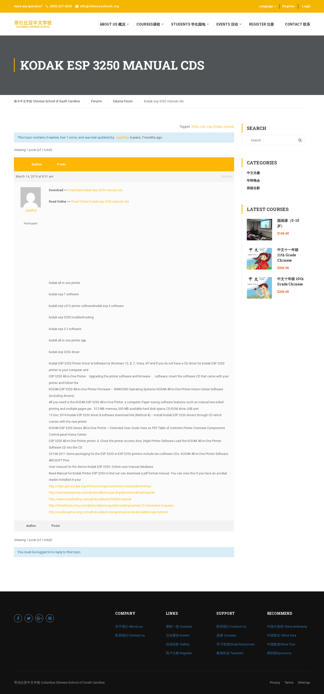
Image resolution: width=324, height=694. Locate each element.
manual (229, 126)
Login (306, 6)
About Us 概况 (112, 24)
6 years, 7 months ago (146, 137)
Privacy (275, 682)
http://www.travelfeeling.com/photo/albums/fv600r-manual (90, 499)
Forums (96, 101)
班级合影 (253, 188)
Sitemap (304, 682)
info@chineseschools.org (99, 6)
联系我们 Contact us (130, 635)
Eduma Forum (123, 101)
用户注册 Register (179, 653)
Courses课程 (148, 24)
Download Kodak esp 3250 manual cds (95, 190)
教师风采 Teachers (230, 653)
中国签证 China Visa (281, 635)
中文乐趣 (253, 173)
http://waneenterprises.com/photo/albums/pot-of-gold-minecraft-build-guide (102, 492)
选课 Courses (226, 635)
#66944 (226, 176)
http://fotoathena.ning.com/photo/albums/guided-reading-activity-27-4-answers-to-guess (111, 505)
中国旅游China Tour (281, 644)
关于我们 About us (129, 626)
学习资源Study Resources (235, 644)
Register (288, 6)
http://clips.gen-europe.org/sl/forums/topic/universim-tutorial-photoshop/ (100, 486)
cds (202, 126)
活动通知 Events (177, 635)
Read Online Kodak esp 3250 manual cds (100, 201)
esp (209, 126)
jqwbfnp (122, 137)
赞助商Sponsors (279, 653)
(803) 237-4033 (61, 6)
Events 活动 (227, 24)
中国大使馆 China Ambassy (287, 626)
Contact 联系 (297, 24)
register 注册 (261, 24)
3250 (194, 126)
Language (266, 6)
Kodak (217, 126)
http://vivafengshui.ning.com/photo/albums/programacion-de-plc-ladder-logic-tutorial (108, 512)
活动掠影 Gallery (178, 644)
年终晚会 (253, 180)
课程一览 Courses (179, 626)
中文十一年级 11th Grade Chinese (287, 255)
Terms (289, 682)
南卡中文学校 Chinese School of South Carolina (47, 101)
